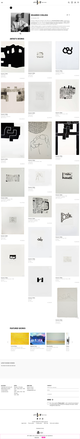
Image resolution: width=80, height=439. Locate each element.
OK (43, 437)
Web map (46, 423)
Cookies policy (39, 423)
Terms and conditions (54, 423)
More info (37, 437)
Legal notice (23, 423)
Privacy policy (31, 423)
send (50, 399)
